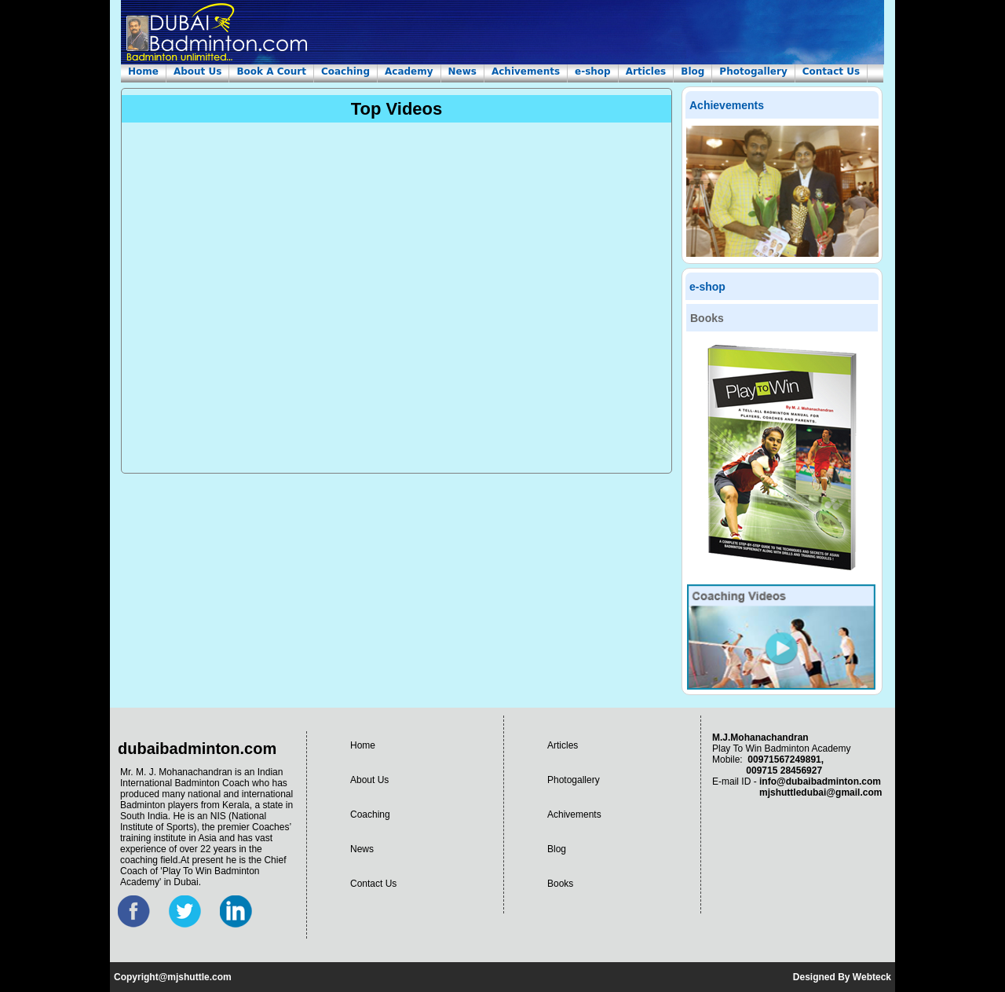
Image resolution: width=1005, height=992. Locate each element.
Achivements (526, 71)
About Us (197, 71)
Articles (646, 71)
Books (560, 883)
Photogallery (753, 71)
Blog (692, 71)
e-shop (593, 71)
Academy (409, 71)
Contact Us (831, 71)
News (462, 71)
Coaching (345, 71)
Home (143, 71)
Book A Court (271, 71)
